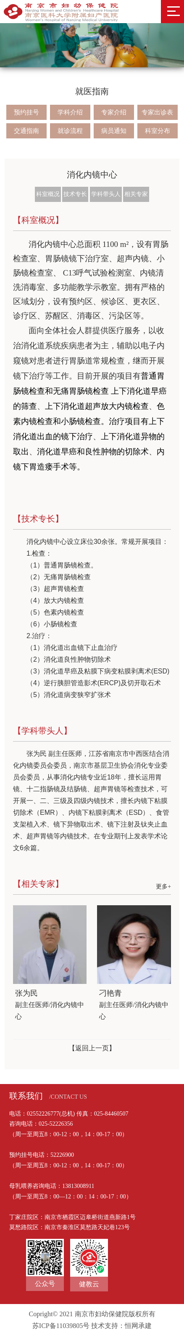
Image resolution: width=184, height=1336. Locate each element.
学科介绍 (70, 112)
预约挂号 (26, 112)
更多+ (163, 886)
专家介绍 (113, 112)
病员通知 (113, 130)
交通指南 (26, 130)
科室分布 (157, 130)
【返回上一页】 (92, 1048)
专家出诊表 (157, 112)
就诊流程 (70, 130)
